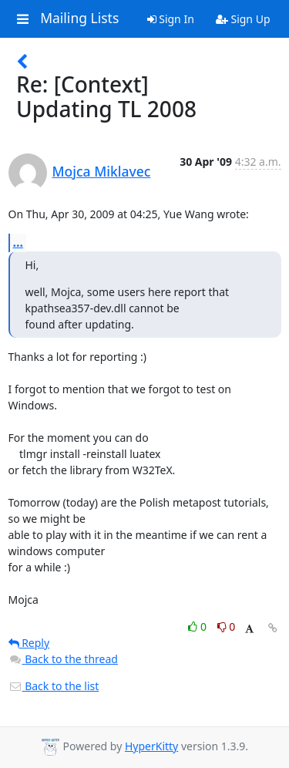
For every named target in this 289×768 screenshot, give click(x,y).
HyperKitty (151, 746)
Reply (29, 642)
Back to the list (53, 686)
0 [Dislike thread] (226, 626)
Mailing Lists (79, 18)
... (18, 242)
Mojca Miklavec (101, 171)
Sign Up (243, 19)
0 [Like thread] (198, 626)
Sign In (170, 19)
